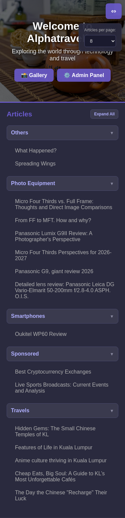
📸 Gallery (34, 75)
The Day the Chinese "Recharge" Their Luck (61, 495)
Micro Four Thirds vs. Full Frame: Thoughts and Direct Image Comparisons (63, 204)
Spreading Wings (35, 163)
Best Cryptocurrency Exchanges (53, 372)
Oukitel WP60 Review (41, 334)
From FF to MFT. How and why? (53, 220)
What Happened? (36, 150)
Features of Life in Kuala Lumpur (53, 447)
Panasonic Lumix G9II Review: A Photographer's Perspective (53, 236)
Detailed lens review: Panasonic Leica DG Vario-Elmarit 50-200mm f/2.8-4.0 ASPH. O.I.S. (64, 290)
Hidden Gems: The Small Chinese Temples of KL (55, 431)
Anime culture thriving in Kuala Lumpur (61, 460)
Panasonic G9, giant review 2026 (54, 271)
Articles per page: (100, 30)
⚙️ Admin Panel (84, 75)
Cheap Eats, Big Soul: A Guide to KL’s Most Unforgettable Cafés (60, 476)
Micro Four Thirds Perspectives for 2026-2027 (63, 255)
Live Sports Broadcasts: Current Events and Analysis (61, 388)
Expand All (104, 114)
